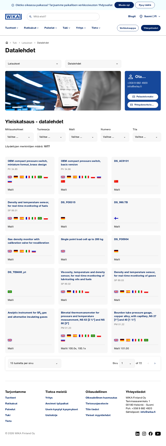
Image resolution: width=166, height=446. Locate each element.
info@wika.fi (134, 86)
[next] (155, 363)
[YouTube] (158, 434)
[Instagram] (144, 434)
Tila (135, 129)
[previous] (148, 363)
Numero (105, 129)
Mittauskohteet (14, 129)
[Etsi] (63, 16)
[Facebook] (151, 434)
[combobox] (19, 137)
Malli (72, 129)
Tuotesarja (43, 129)
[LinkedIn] (138, 434)
